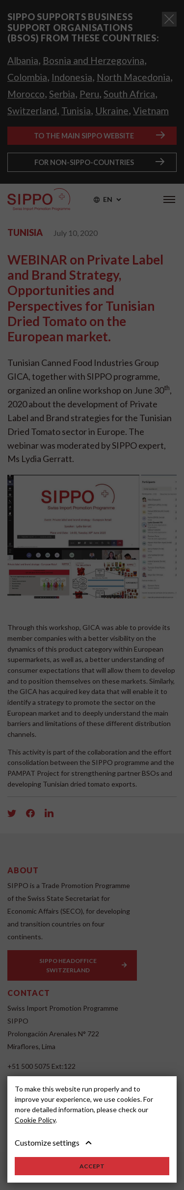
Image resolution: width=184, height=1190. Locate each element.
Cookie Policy (35, 1120)
